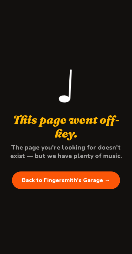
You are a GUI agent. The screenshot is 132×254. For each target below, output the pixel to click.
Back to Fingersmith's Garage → (66, 180)
